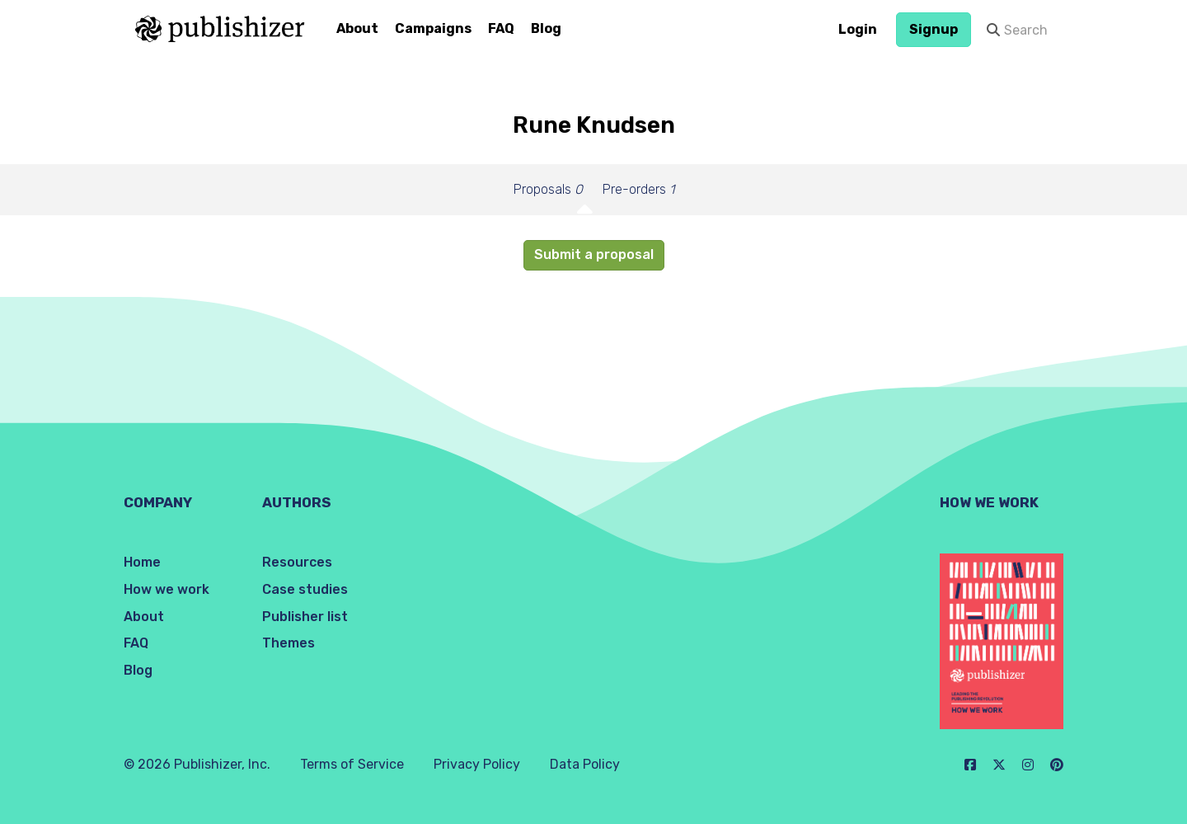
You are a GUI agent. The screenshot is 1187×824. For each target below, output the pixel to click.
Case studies (305, 589)
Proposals (548, 189)
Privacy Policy (477, 764)
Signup (933, 29)
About (357, 28)
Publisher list (305, 616)
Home (142, 562)
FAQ (501, 28)
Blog (546, 28)
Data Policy (585, 764)
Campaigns (433, 28)
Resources (297, 562)
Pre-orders (638, 189)
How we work (166, 589)
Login (857, 29)
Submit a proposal (594, 254)
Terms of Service (352, 764)
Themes (288, 643)
